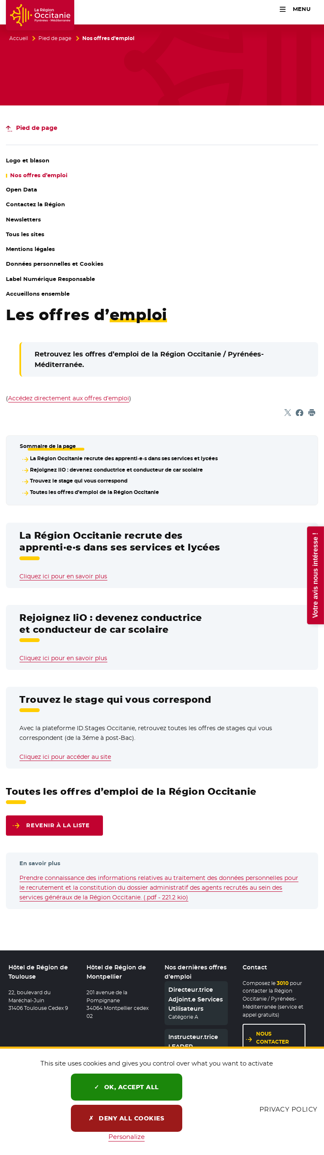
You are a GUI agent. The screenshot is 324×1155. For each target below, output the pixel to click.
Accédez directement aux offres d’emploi (68, 398)
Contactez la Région (35, 204)
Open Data (47, 189)
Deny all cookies (126, 1118)
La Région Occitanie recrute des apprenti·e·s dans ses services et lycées (124, 458)
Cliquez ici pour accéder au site (65, 757)
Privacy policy (288, 1109)
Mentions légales (30, 249)
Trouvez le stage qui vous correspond (78, 481)
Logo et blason (27, 160)
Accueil (18, 38)
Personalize (126, 1137)
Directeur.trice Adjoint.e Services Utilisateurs (195, 999)
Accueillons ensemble (38, 294)
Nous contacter (272, 1038)
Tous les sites (25, 234)
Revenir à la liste (57, 825)
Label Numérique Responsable (50, 279)
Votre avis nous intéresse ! (315, 575)
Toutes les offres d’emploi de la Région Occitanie (94, 492)
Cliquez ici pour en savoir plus (63, 576)
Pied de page (54, 38)
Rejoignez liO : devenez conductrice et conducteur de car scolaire (116, 470)
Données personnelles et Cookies (54, 264)
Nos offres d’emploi (39, 175)
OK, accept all (126, 1087)
